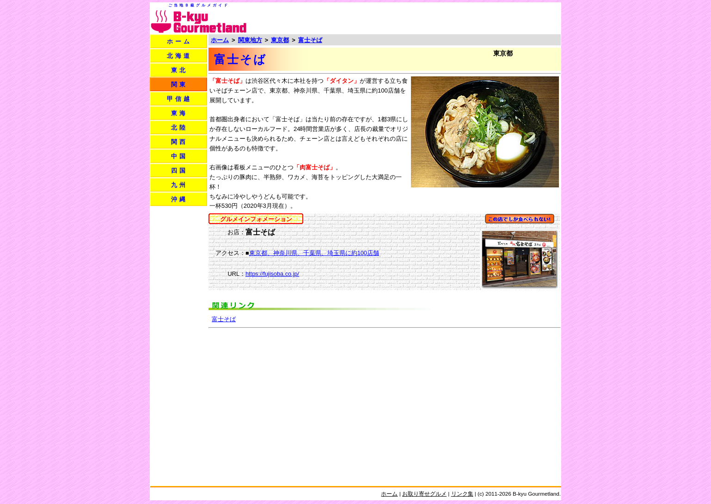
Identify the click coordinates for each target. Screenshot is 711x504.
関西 (179, 141)
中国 (179, 156)
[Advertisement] (451, 17)
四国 (179, 170)
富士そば (310, 40)
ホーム (179, 41)
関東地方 (250, 40)
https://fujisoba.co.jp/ (272, 273)
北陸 (179, 127)
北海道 (179, 55)
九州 (179, 184)
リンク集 (462, 494)
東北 (179, 70)
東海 (179, 113)
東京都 (280, 40)
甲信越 (179, 98)
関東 (179, 84)
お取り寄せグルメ (424, 494)
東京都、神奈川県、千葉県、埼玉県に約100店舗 (314, 252)
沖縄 (179, 199)
